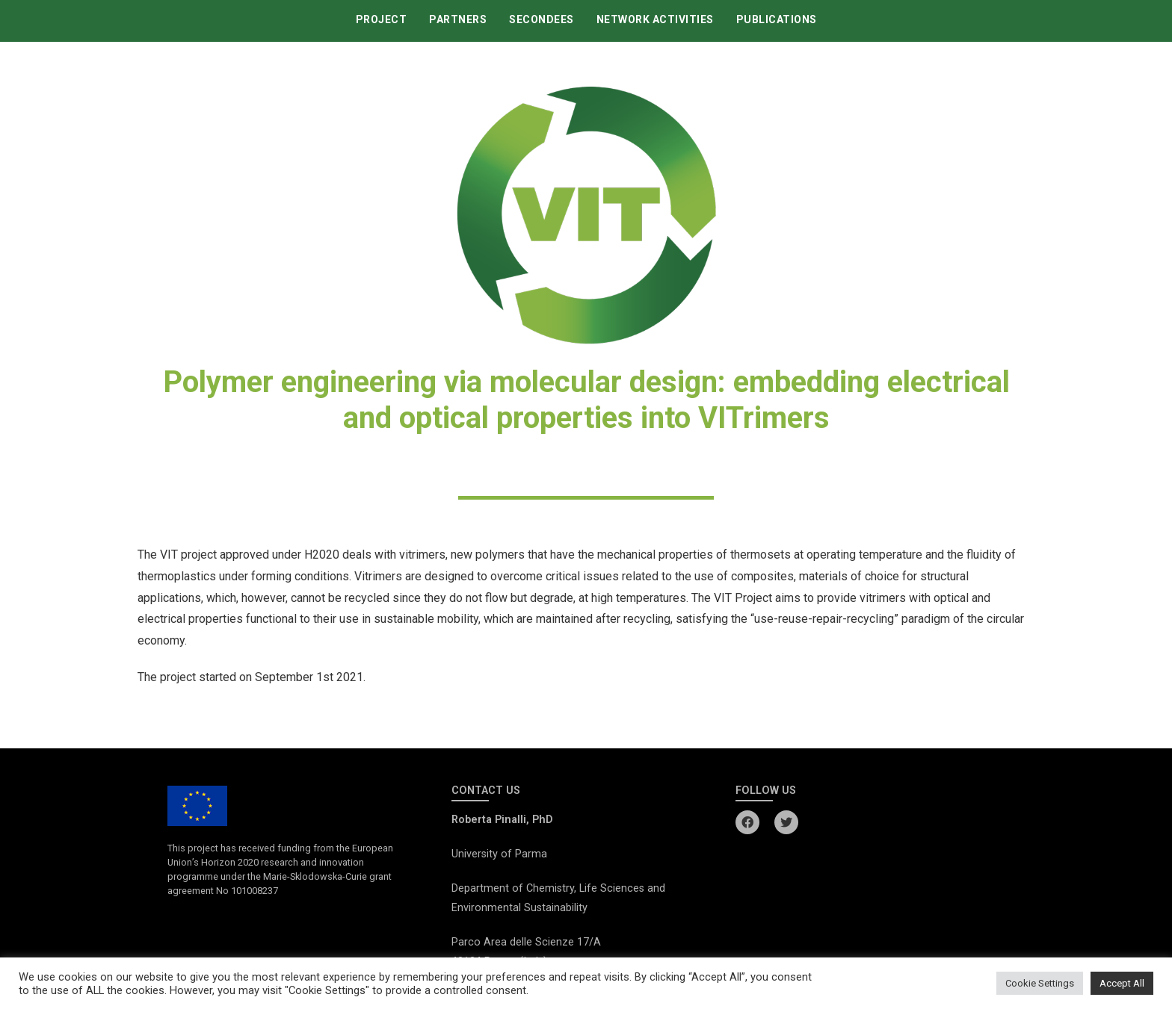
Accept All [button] (1121, 983)
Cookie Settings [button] (1039, 983)
